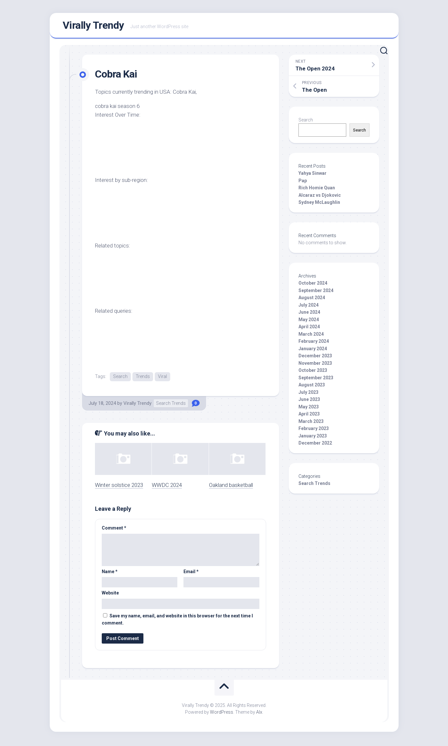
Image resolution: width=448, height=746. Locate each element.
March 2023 (311, 422)
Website (110, 594)
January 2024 (312, 349)
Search (120, 377)
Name (110, 572)
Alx (259, 713)
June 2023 (309, 401)
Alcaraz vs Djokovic (319, 196)
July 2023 (308, 393)
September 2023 (315, 379)
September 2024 (315, 291)
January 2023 (312, 437)
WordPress (221, 713)
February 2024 (313, 342)
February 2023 (313, 430)
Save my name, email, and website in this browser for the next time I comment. (177, 621)
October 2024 (312, 284)
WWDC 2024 (167, 486)
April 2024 (309, 328)
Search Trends (171, 404)
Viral (162, 377)
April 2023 (309, 415)
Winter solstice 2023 (119, 486)
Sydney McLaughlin (319, 203)
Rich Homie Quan (316, 189)
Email (191, 572)
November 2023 (315, 364)
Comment (114, 529)
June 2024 (309, 313)
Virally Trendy (93, 26)
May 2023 (308, 408)
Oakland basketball (231, 486)
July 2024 (308, 306)
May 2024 (308, 320)
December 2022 (315, 444)
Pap (302, 181)
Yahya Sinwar (312, 174)
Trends (143, 377)
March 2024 (311, 335)
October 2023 (312, 371)
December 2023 (315, 357)
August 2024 (311, 299)
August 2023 (311, 386)
